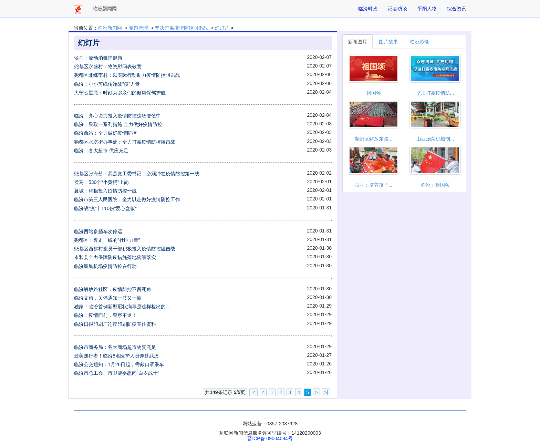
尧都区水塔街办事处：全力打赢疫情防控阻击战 (124, 142)
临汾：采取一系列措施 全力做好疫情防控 (118, 124)
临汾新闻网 (110, 28)
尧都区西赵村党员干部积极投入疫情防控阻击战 (124, 248)
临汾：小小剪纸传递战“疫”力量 (107, 84)
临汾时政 (367, 8)
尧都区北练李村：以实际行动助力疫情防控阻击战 (127, 75)
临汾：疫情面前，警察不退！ (105, 315)
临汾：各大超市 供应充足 (101, 150)
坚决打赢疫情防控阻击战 (181, 28)
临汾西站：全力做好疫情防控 (105, 133)
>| (326, 392)
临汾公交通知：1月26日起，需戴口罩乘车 (119, 364)
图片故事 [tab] (388, 41)
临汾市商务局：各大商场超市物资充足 (115, 347)
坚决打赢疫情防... (435, 93)
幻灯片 (222, 28)
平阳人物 (427, 8)
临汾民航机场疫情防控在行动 (105, 266)
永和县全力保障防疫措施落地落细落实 (115, 257)
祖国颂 (373, 93)
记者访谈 (397, 8)
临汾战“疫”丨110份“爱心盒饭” (105, 208)
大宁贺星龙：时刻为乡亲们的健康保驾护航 (120, 92)
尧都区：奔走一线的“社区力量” (107, 240)
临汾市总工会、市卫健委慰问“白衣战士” (116, 373)
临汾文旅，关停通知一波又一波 (108, 298)
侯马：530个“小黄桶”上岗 (101, 182)
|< (253, 392)
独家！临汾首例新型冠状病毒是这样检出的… (122, 306)
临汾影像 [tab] (419, 41)
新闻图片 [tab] (357, 41)
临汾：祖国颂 (435, 185)
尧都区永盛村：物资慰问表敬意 (108, 66)
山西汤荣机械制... (435, 139)
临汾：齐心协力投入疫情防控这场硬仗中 (117, 115)
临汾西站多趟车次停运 (98, 231)
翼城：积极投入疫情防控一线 (105, 191)
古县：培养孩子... (374, 185)
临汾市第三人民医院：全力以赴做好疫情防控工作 (127, 199)
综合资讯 (456, 8)
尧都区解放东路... (374, 139)
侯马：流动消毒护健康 (98, 58)
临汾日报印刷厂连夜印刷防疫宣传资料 (115, 324)
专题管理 (138, 28)
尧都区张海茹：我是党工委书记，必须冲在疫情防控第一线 (136, 173)
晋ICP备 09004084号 (270, 438)
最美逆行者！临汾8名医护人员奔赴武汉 (116, 356)
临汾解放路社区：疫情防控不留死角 (112, 289)
